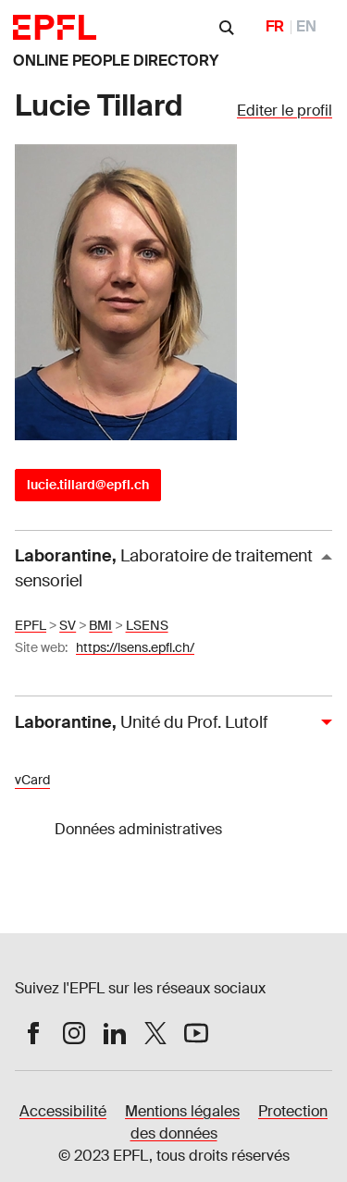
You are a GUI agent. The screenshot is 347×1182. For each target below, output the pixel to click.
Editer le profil (284, 110)
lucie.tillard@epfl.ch (88, 484)
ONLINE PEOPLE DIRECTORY (115, 60)
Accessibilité (62, 1111)
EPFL (30, 625)
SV (67, 625)
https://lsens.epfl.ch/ (135, 647)
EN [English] (306, 26)
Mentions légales (182, 1111)
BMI (100, 625)
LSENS (147, 625)
